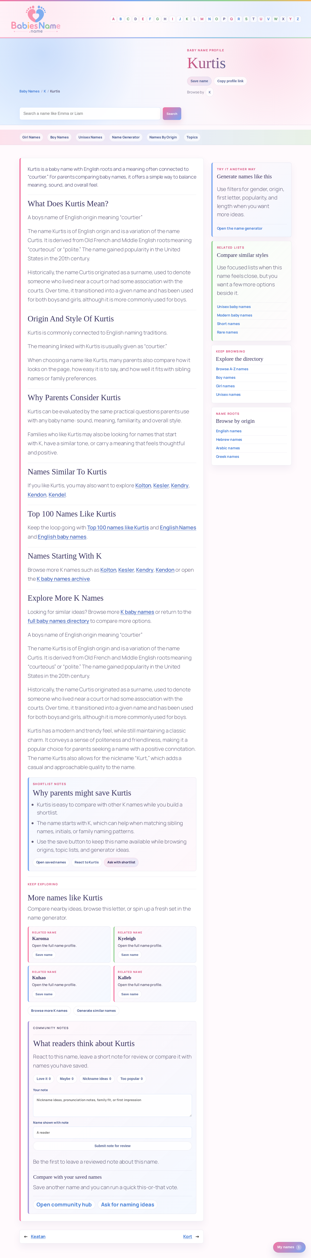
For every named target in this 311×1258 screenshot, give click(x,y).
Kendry (179, 485)
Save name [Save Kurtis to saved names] (199, 81)
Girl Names (31, 137)
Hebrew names (229, 439)
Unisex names (228, 394)
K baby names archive (63, 578)
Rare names (227, 332)
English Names (178, 527)
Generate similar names (96, 1010)
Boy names (225, 377)
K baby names (137, 611)
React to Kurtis (87, 862)
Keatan (38, 1236)
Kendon (37, 494)
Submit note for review (112, 1146)
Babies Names (36, 19)
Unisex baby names (234, 306)
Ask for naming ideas (127, 1204)
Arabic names (228, 448)
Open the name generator (240, 228)
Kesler (161, 485)
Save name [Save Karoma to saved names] (43, 955)
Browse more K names (49, 1010)
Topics (192, 137)
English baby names (62, 536)
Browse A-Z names (232, 368)
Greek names (227, 456)
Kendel (57, 494)
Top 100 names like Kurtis (118, 527)
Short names (228, 323)
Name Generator (126, 137)
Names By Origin (163, 137)
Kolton (143, 485)
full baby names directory (58, 620)
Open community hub (64, 1204)
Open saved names (51, 862)
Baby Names (29, 91)
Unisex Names (90, 137)
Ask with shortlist (121, 862)
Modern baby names (234, 315)
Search (172, 114)
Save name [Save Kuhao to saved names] (43, 994)
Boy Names (59, 137)
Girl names (225, 386)
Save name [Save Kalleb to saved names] (129, 994)
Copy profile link (230, 81)
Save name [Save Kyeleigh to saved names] (129, 955)
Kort (187, 1236)
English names (229, 431)
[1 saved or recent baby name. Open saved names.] (289, 1247)
